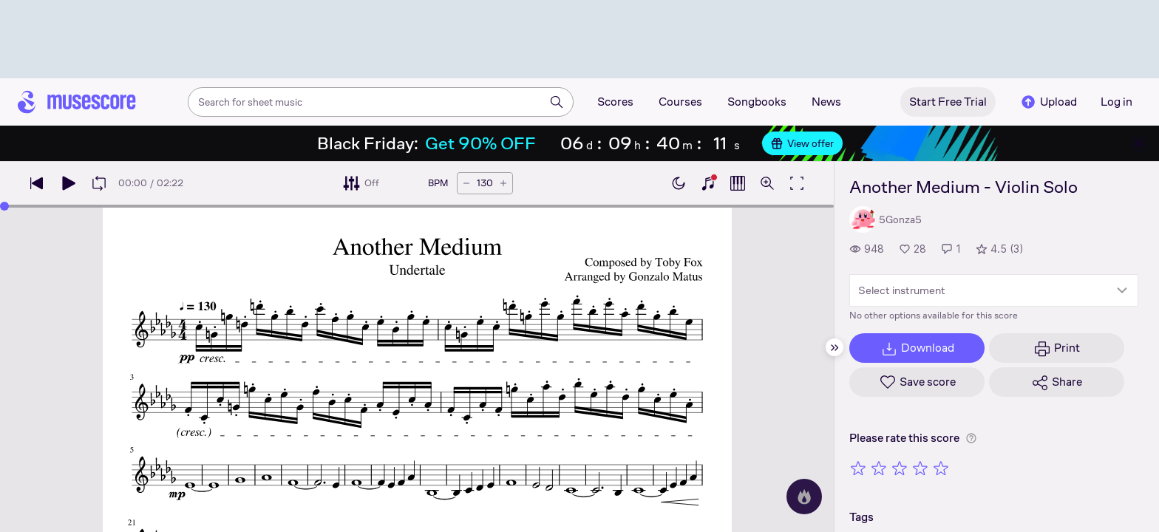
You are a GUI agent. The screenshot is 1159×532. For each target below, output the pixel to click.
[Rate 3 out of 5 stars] (899, 468)
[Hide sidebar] (834, 347)
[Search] (556, 102)
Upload (1048, 102)
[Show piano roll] (737, 183)
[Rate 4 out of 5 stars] (920, 468)
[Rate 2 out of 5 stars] (879, 468)
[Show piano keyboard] (708, 183)
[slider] (4, 206)
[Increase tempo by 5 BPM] (503, 183)
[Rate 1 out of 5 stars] (858, 468)
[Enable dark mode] (678, 183)
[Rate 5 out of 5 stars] (941, 468)
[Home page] (77, 102)
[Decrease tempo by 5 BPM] (466, 183)
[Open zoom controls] (767, 183)
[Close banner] (1138, 143)
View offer (802, 143)
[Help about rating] (971, 438)
